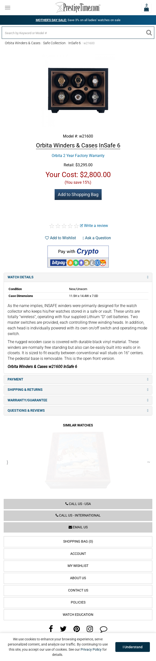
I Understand (133, 647)
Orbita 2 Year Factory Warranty (78, 155)
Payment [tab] (78, 379)
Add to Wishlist (60, 238)
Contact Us (78, 590)
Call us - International (78, 515)
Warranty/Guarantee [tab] (78, 400)
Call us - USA (78, 504)
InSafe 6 (74, 43)
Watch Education (78, 615)
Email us (78, 527)
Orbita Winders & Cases (22, 43)
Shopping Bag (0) (78, 541)
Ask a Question (97, 238)
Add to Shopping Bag (78, 194)
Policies (78, 602)
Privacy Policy (91, 649)
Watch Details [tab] (78, 277)
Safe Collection (54, 43)
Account (78, 554)
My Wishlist (78, 566)
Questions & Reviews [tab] (78, 410)
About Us (78, 578)
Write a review (94, 225)
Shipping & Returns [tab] (78, 390)
